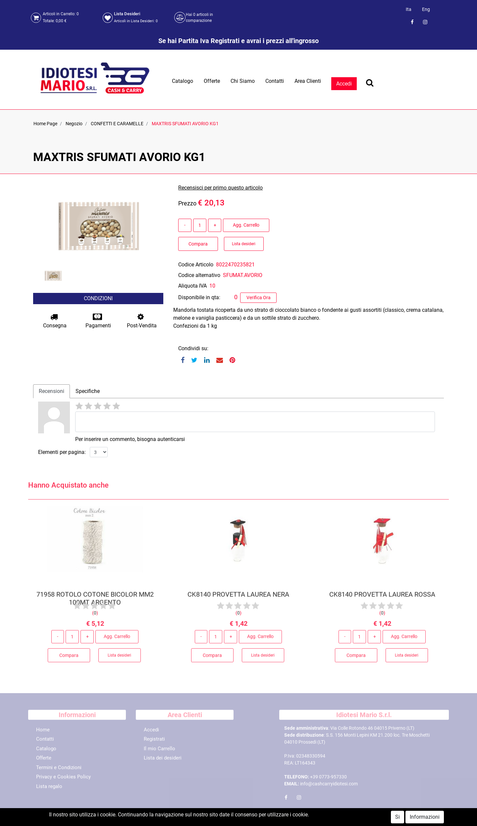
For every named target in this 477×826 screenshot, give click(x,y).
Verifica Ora (258, 297)
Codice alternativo (199, 275)
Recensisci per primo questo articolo (220, 188)
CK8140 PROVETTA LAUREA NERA (238, 597)
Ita (408, 9)
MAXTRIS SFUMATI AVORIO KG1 (185, 123)
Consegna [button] (55, 321)
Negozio (74, 123)
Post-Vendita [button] (142, 321)
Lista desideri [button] (243, 244)
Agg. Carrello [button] (246, 225)
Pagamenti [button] (98, 321)
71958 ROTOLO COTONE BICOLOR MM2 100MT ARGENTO (95, 601)
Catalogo (182, 81)
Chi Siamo (243, 81)
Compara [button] (198, 244)
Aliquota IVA (192, 286)
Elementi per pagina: (62, 452)
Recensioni (51, 391)
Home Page (45, 123)
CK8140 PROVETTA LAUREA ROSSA (382, 597)
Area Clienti (307, 81)
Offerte (212, 81)
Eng (426, 9)
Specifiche (88, 391)
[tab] (51, 391)
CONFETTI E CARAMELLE (117, 123)
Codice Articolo (195, 264)
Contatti (274, 81)
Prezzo (187, 203)
